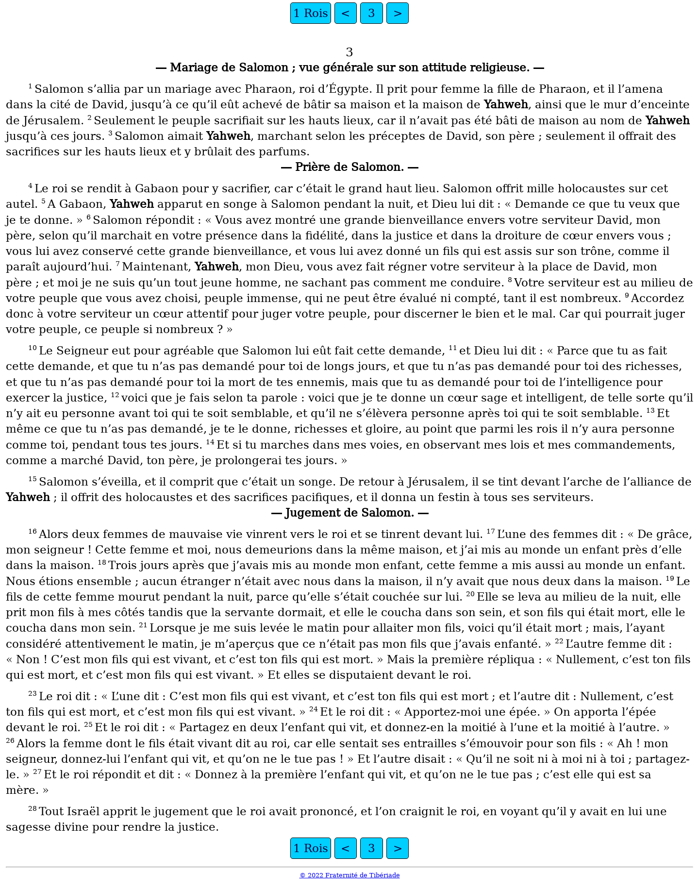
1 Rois (310, 13)
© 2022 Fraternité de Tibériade (350, 875)
